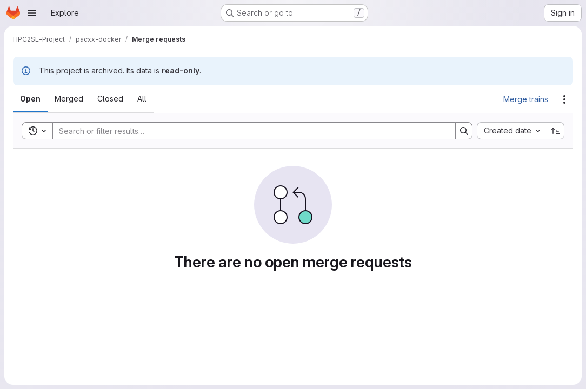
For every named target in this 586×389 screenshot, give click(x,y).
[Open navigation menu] (32, 13)
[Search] (248, 130)
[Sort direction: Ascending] (555, 130)
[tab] (30, 98)
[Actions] (564, 99)
